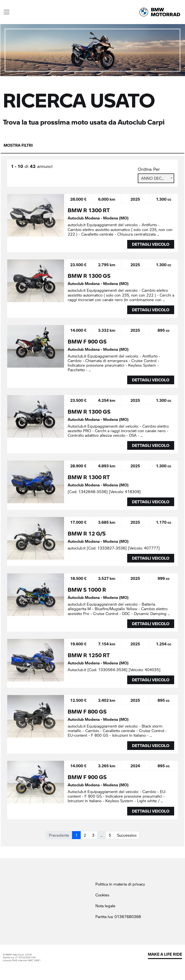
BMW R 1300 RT (89, 210)
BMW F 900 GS (87, 341)
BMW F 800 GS (87, 711)
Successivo (126, 835)
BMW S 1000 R (87, 589)
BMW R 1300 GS (89, 275)
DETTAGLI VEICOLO (150, 244)
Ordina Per (149, 169)
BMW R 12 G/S (87, 533)
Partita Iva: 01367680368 (118, 916)
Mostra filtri (18, 145)
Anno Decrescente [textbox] (156, 178)
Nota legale (105, 905)
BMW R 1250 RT (89, 655)
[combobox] (156, 178)
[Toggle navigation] (6, 12)
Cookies (102, 894)
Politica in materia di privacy (120, 884)
